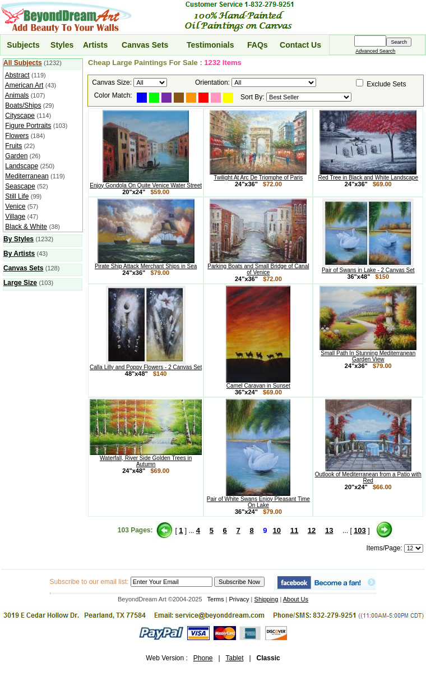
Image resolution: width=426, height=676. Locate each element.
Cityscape (20, 115)
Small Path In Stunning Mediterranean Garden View (368, 353)
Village (15, 216)
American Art (24, 85)
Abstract (17, 75)
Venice (15, 206)
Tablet (234, 658)
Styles (61, 44)
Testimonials (210, 44)
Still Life (17, 196)
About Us (295, 599)
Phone (203, 658)
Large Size (20, 283)
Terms (215, 599)
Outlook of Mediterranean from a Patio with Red (368, 475)
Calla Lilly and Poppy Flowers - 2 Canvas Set (146, 364)
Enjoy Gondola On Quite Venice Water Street (146, 182)
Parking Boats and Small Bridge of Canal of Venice (258, 266)
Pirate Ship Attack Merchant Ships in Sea (146, 263)
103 (360, 530)
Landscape (21, 166)
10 (277, 530)
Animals (17, 95)
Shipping (266, 599)
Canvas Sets (145, 44)
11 (294, 530)
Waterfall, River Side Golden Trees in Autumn (146, 458)
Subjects (23, 44)
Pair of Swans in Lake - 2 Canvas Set (368, 267)
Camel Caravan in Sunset (258, 383)
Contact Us (300, 44)
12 (312, 530)
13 (329, 530)
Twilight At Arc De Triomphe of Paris (258, 175)
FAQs (257, 44)
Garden (16, 156)
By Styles (18, 239)
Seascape (20, 186)
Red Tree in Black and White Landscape (368, 175)
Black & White (26, 227)
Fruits (13, 146)
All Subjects (22, 63)
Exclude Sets (386, 84)
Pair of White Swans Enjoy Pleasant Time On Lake (258, 499)
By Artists (19, 253)
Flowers (17, 136)
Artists (95, 44)
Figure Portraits (28, 126)
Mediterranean (26, 176)
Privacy (239, 599)
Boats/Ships (23, 105)
